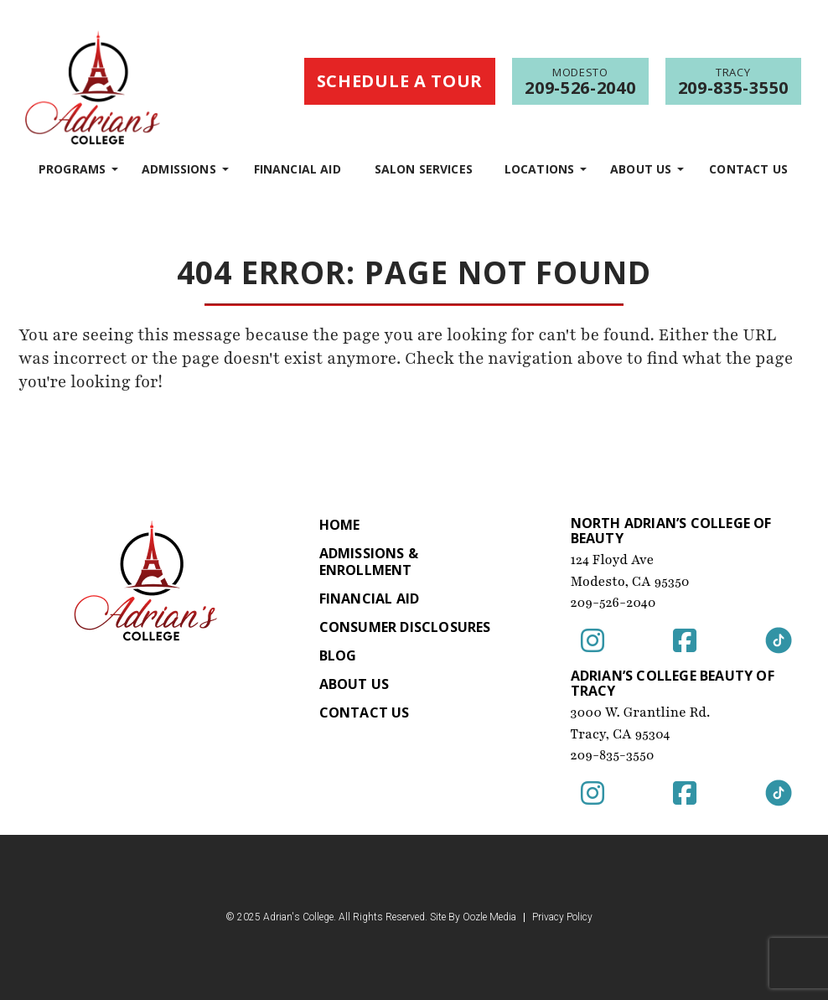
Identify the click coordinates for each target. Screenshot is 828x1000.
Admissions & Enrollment (368, 561)
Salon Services (424, 169)
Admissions (179, 169)
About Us (640, 169)
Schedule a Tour (400, 81)
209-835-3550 (613, 755)
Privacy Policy (562, 917)
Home (339, 524)
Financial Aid (297, 169)
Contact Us (748, 169)
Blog (338, 655)
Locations (539, 169)
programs (72, 169)
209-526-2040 (613, 602)
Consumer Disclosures (405, 627)
